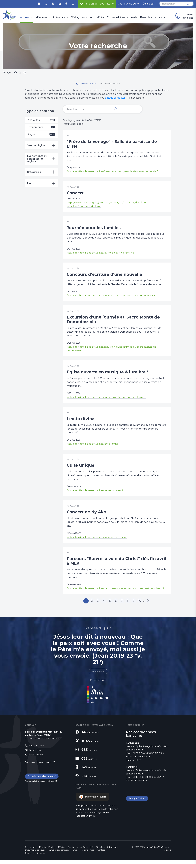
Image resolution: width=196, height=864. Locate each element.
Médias (61, 851)
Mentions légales (47, 851)
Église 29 (148, 3)
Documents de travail (35, 854)
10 (139, 605)
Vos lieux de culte (128, 3)
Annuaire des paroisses (58, 854)
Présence (59, 17)
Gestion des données (35, 857)
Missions (41, 17)
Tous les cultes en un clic (38, 766)
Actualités (97, 17)
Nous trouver (36, 758)
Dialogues (78, 17)
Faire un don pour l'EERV (97, 3)
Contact (101, 854)
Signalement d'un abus (40, 780)
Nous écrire (35, 754)
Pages (41, 134)
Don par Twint (137, 802)
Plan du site (30, 851)
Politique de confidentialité (80, 851)
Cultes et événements (122, 17)
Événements (41, 127)
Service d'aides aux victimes (39, 785)
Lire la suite (98, 675)
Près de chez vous (152, 17)
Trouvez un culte (184, 16)
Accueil (25, 17)
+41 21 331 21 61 (36, 749)
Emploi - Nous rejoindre (83, 854)
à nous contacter (115, 97)
